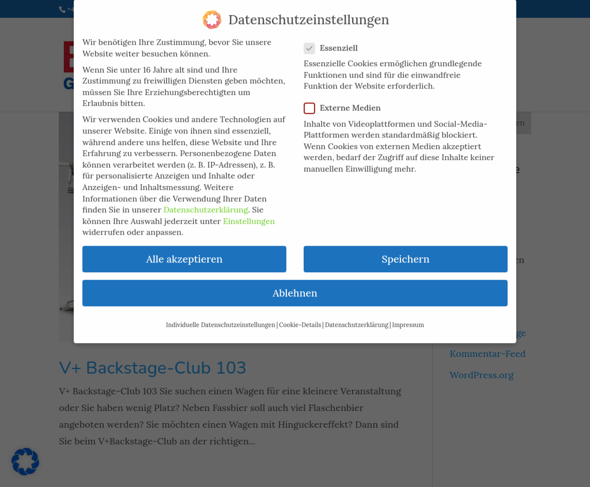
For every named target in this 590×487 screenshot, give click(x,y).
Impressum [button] (408, 317)
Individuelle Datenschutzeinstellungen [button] (220, 317)
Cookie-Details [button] (300, 317)
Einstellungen (249, 213)
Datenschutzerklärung (206, 202)
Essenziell (336, 40)
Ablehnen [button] (295, 285)
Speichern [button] (405, 251)
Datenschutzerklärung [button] (356, 317)
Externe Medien (347, 100)
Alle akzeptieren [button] (184, 251)
